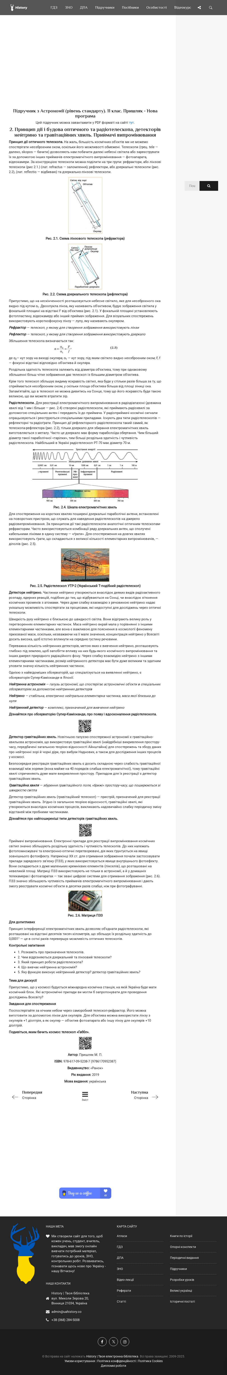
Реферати (124, 1290)
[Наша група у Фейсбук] (102, 1341)
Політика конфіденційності (116, 1361)
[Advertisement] (85, 69)
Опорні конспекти (183, 1247)
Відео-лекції (125, 1279)
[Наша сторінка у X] (113, 1341)
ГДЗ (120, 1247)
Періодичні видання (184, 1258)
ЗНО (120, 1269)
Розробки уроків (182, 1279)
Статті (121, 1301)
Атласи (122, 1236)
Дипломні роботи (113, 1365)
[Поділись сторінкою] (199, 7)
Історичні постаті (182, 1301)
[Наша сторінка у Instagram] (124, 1341)
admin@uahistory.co (66, 1312)
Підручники (178, 1269)
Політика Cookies (150, 1361)
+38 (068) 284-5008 (65, 1320)
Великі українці (181, 1290)
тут (131, 123)
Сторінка (39, 1094)
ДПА (120, 1258)
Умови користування (80, 1361)
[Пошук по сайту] (211, 7)
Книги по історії (181, 1236)
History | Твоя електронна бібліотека (112, 1356)
